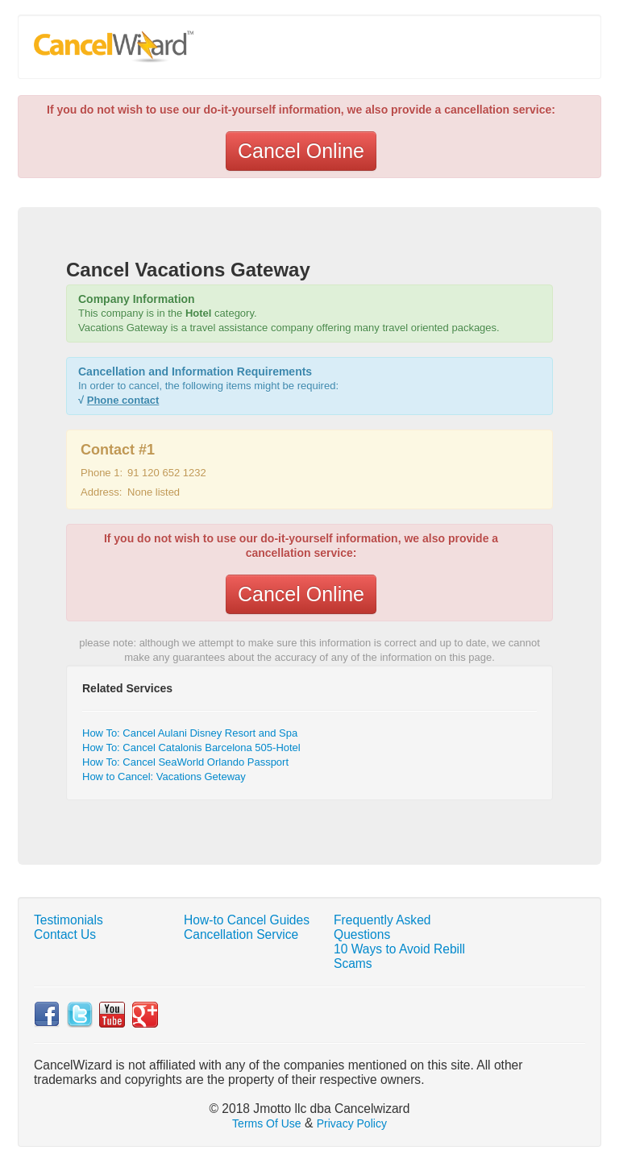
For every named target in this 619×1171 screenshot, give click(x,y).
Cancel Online (301, 150)
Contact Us (65, 934)
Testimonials (68, 920)
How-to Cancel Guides (247, 920)
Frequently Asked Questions (382, 927)
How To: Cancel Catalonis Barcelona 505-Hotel (191, 747)
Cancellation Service (241, 934)
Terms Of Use (266, 1123)
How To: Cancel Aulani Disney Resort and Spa (189, 733)
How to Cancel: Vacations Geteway (164, 776)
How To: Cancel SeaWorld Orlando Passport (185, 762)
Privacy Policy (352, 1123)
